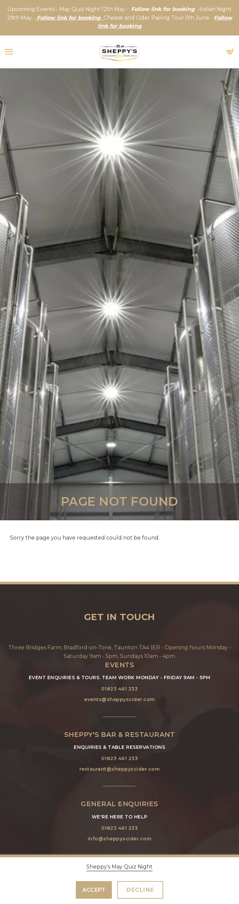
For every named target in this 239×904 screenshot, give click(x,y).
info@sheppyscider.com (120, 839)
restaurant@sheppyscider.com (119, 769)
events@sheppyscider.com (119, 699)
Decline (140, 889)
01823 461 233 (119, 689)
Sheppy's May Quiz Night (119, 867)
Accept (93, 890)
